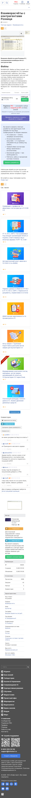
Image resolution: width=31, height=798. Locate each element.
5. (2, 478)
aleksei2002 (8, 453)
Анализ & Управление (12, 681)
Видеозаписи (9, 705)
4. (2, 467)
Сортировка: (11, 427)
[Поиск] (7, 2)
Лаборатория (9, 678)
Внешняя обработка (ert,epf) (13, 613)
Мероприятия (9, 701)
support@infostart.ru (9, 751)
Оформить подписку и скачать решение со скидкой (15, 118)
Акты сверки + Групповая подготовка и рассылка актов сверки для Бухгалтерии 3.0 (13, 346)
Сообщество (5, 721)
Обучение (7, 691)
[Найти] (28, 667)
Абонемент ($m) (10, 655)
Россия (7, 633)
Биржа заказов (9, 708)
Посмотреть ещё (14, 412)
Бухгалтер (8, 608)
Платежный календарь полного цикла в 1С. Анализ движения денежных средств (13, 401)
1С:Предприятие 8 (10, 618)
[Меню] (2, 2)
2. (2, 444)
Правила (4, 725)
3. (2, 453)
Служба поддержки (11, 736)
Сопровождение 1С (11, 685)
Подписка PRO (6, 723)
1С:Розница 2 (9, 623)
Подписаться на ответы (9, 420)
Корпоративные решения (13, 688)
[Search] (15, 667)
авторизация (15, 491)
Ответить (9, 440)
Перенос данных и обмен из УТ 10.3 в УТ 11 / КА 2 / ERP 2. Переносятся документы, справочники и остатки (15, 291)
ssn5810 (7, 435)
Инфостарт (4, 180)
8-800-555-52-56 (8, 749)
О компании (5, 718)
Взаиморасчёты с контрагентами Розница (13, 16)
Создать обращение (10, 756)
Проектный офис (10, 698)
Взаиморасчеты (10, 603)
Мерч (6, 715)
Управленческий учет (11, 650)
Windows (7, 628)
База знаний (8, 675)
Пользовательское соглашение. (11, 768)
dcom (6, 467)
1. (2, 435)
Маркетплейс (9, 695)
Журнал (7, 671)
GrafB (6, 444)
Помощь (4, 727)
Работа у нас (6, 729)
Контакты (4, 731)
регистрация (6, 491)
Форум (6, 711)
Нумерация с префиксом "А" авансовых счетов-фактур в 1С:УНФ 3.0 (15, 208)
